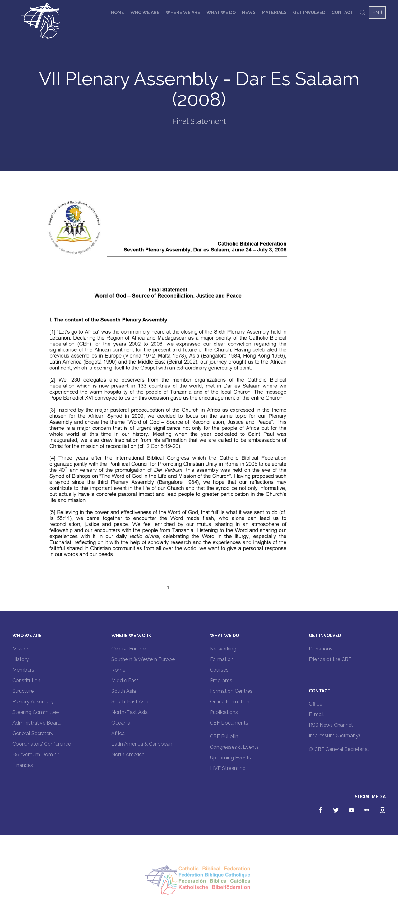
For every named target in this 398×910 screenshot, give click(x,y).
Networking (223, 649)
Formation (222, 659)
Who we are (145, 12)
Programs (221, 680)
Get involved (309, 12)
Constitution (26, 680)
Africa (118, 733)
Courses (219, 670)
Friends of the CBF (330, 659)
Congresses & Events (234, 747)
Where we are (183, 12)
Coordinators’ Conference (41, 744)
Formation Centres (231, 691)
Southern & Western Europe (143, 659)
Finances (22, 765)
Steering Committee (35, 712)
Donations (320, 649)
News (249, 12)
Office (315, 704)
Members (23, 670)
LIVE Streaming (228, 768)
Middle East (124, 680)
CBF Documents (229, 723)
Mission (21, 649)
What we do (221, 12)
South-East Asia (129, 702)
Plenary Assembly (33, 702)
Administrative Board (36, 723)
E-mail (316, 714)
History (20, 659)
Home (117, 12)
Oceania (120, 723)
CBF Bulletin (224, 736)
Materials (274, 12)
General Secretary (32, 733)
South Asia (123, 691)
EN (375, 13)
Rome (118, 670)
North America (128, 755)
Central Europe (128, 649)
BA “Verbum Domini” (35, 755)
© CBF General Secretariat (339, 749)
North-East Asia (129, 712)
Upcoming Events (230, 758)
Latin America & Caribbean (141, 744)
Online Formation (229, 702)
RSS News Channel (331, 725)
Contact (342, 12)
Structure (23, 691)
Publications (224, 712)
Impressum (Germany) (334, 736)
